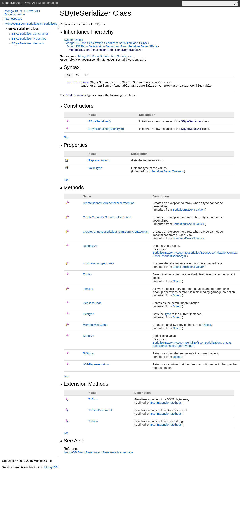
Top (66, 137)
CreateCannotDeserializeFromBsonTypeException (116, 231)
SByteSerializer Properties (29, 38)
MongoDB (51, 467)
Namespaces (13, 18)
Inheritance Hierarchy (87, 32)
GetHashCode (92, 303)
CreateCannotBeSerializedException (107, 217)
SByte (144, 43)
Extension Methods (84, 384)
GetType (88, 314)
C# (68, 75)
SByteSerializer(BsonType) (106, 128)
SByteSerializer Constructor (30, 33)
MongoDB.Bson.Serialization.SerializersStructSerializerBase (107, 46)
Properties (74, 145)
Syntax (70, 67)
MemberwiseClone (95, 324)
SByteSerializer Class (23, 28)
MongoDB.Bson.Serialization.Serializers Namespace (98, 452)
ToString (88, 353)
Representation (98, 160)
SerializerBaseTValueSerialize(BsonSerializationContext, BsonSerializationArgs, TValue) (192, 344)
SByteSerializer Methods (28, 43)
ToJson (93, 421)
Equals (87, 274)
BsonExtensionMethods (166, 402)
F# (86, 75)
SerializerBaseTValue (167, 171)
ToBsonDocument (100, 410)
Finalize (88, 288)
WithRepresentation (96, 364)
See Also (72, 441)
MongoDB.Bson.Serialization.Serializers (31, 23)
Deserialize (90, 245)
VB (77, 75)
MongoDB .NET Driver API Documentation (22, 12)
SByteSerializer (99, 121)
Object (177, 281)
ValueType (95, 168)
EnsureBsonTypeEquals (99, 263)
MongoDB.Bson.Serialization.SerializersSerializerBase (101, 43)
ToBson (93, 399)
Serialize (88, 335)
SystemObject (73, 39)
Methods (72, 187)
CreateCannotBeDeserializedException (108, 203)
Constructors (76, 106)
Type (168, 314)
